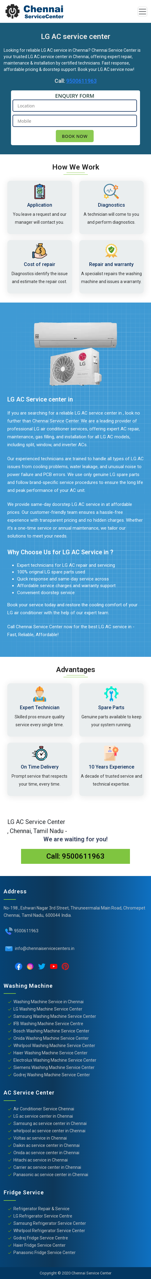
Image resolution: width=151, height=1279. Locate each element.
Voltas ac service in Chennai (40, 1138)
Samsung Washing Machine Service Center (54, 1016)
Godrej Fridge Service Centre (40, 1237)
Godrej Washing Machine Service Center (51, 1074)
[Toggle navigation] (142, 11)
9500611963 (81, 81)
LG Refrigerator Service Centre (42, 1216)
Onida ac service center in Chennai (46, 1152)
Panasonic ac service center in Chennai (50, 1174)
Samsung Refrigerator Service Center (49, 1223)
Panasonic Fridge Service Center (44, 1252)
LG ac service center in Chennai (43, 1116)
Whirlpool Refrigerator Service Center (49, 1230)
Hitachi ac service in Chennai (40, 1160)
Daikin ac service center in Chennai (46, 1145)
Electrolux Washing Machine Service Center (54, 1060)
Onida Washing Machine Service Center (51, 1038)
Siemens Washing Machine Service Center (54, 1067)
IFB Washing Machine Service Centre (48, 1023)
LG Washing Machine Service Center (47, 1009)
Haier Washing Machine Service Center (50, 1052)
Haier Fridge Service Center (39, 1245)
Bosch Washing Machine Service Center (51, 1030)
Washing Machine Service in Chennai (48, 1001)
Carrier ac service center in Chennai (47, 1167)
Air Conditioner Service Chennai (43, 1108)
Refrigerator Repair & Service (41, 1208)
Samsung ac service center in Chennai (50, 1123)
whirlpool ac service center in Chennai (49, 1130)
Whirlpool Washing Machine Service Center (54, 1045)
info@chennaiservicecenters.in (44, 948)
